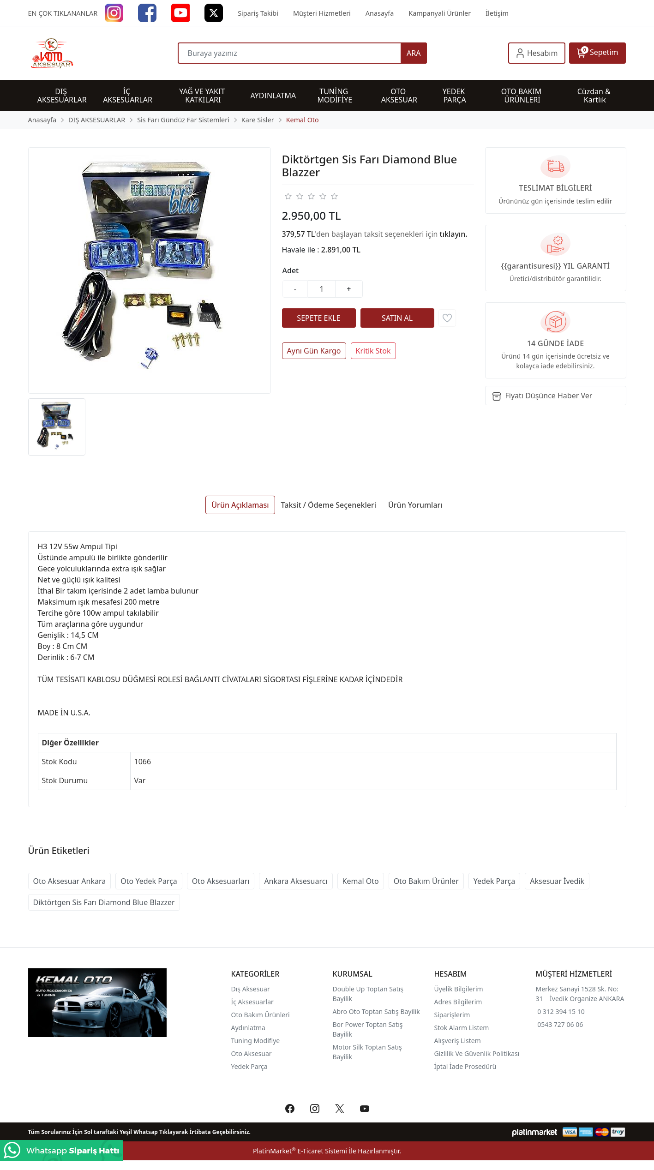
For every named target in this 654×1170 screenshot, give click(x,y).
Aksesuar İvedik (557, 881)
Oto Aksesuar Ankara (69, 881)
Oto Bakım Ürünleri (260, 1014)
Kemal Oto (360, 881)
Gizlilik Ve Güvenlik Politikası (477, 1053)
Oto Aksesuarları (221, 881)
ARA (413, 53)
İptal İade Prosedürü (465, 1066)
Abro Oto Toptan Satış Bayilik (377, 1011)
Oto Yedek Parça (148, 881)
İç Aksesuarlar (252, 1001)
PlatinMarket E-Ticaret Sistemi (300, 1150)
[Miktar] (322, 289)
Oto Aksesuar (251, 1053)
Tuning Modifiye (255, 1040)
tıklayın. (454, 234)
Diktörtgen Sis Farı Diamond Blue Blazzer (104, 902)
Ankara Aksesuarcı (295, 881)
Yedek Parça (494, 881)
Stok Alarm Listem (461, 1027)
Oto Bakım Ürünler (426, 881)
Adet (290, 270)
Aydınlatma (248, 1027)
